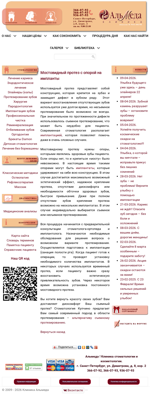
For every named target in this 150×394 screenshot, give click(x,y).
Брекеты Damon (20, 139)
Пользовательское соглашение (75, 381)
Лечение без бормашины (20, 148)
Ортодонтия (20, 134)
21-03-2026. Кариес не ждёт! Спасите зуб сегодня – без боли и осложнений (134, 214)
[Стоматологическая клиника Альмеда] (73, 390)
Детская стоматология (20, 144)
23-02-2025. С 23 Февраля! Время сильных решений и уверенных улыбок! (133, 288)
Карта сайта (20, 235)
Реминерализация (20, 125)
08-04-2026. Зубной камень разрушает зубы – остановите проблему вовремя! (134, 111)
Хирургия (20, 101)
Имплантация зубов (20, 111)
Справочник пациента (20, 250)
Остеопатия (20, 177)
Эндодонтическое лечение (20, 85)
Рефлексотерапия (20, 182)
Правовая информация (26, 381)
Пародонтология (20, 106)
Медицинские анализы (20, 211)
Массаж (20, 187)
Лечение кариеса (20, 78)
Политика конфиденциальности (124, 381)
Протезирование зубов (20, 97)
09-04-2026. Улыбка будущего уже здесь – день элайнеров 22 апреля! (133, 87)
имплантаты (85, 168)
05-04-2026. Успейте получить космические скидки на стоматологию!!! (133, 134)
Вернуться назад (52, 332)
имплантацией (51, 135)
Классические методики (20, 173)
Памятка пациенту (20, 245)
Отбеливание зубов (20, 130)
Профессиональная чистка (20, 118)
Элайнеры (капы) (20, 92)
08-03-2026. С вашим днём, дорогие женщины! (134, 232)
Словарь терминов (20, 240)
